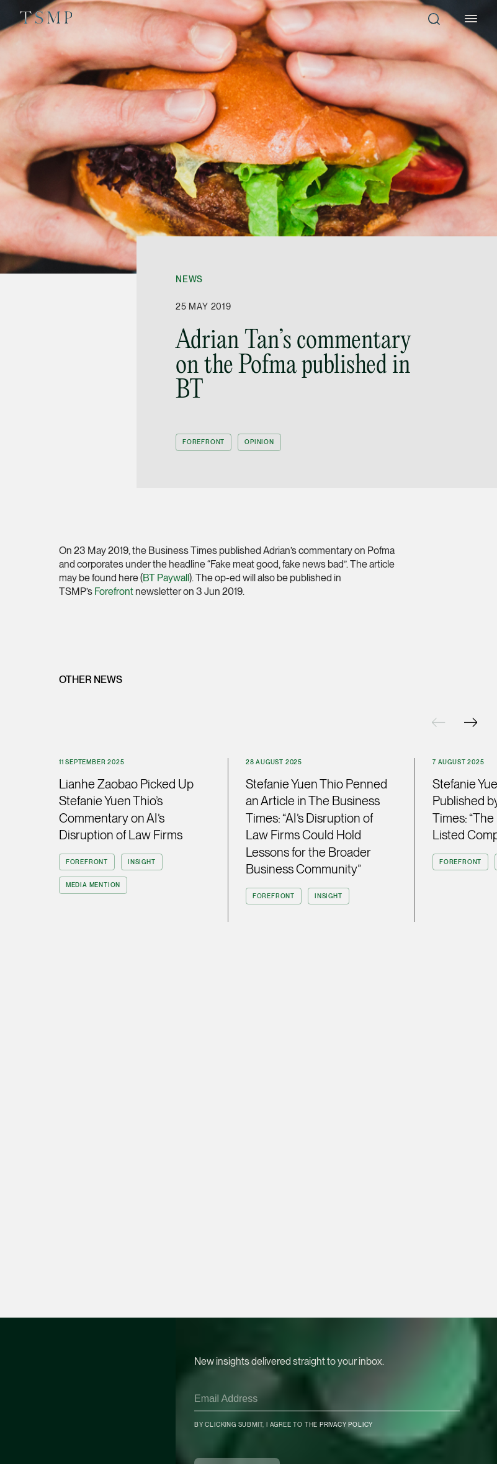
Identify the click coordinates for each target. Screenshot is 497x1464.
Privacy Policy (346, 1424)
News (189, 279)
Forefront (113, 591)
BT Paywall (166, 578)
